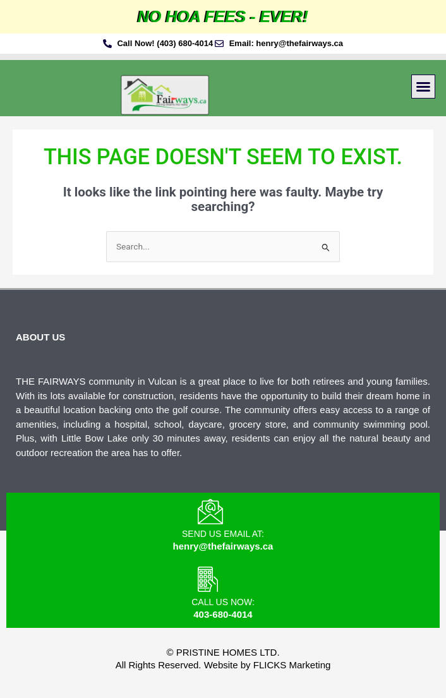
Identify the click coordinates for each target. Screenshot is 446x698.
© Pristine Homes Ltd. (222, 652)
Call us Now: (223, 602)
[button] (423, 87)
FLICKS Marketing (292, 664)
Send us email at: (223, 534)
